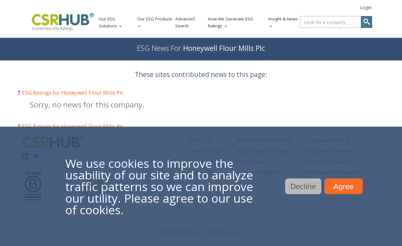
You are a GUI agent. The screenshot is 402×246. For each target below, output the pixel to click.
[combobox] (336, 22)
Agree (344, 186)
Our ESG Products (154, 19)
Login (366, 7)
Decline (303, 186)
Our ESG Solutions (108, 22)
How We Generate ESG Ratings (230, 22)
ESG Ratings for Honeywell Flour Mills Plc (73, 92)
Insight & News (283, 19)
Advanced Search (185, 22)
